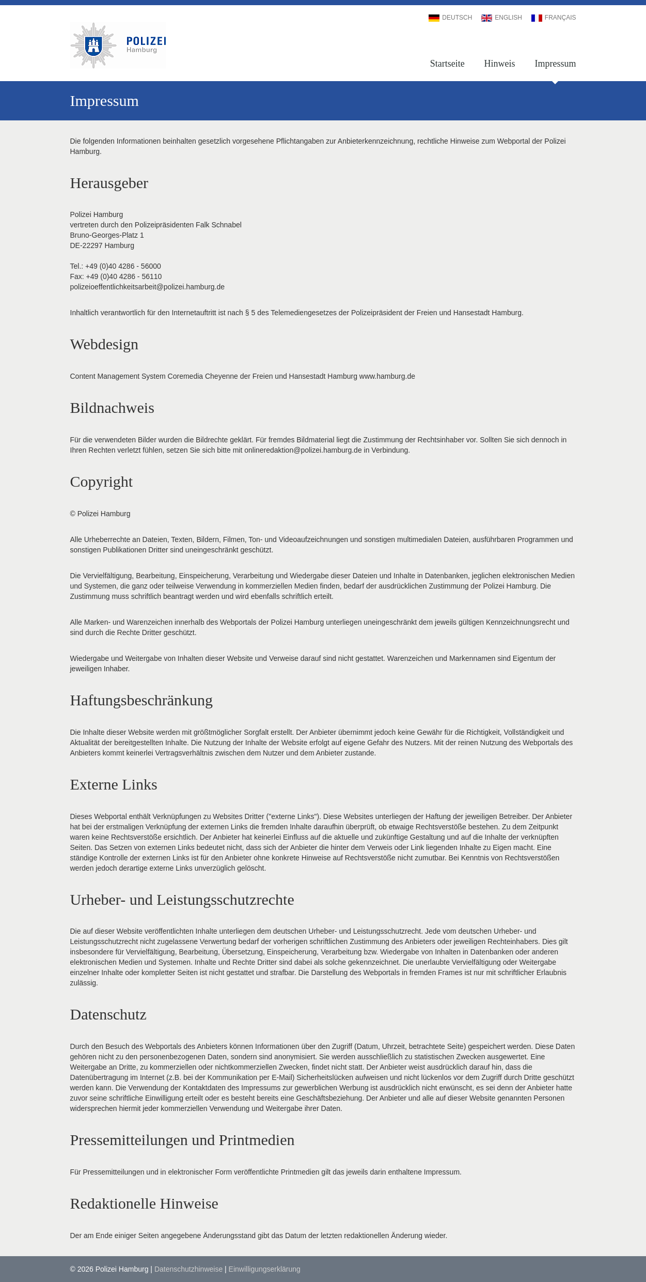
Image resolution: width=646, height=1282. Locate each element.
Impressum (555, 63)
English (501, 17)
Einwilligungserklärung (265, 1269)
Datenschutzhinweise (188, 1269)
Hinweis (499, 63)
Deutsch (450, 17)
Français (553, 17)
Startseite (447, 63)
